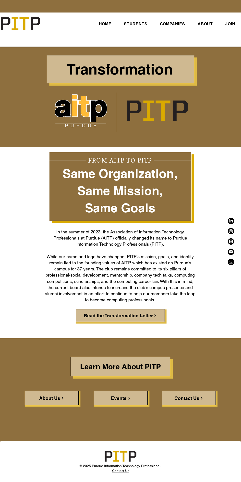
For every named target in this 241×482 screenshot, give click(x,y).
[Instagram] (231, 231)
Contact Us (120, 471)
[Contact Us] (189, 398)
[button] (136, 24)
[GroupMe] (231, 241)
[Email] (231, 262)
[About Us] (52, 398)
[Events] (121, 398)
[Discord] (231, 252)
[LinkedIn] (231, 221)
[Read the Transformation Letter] (120, 315)
